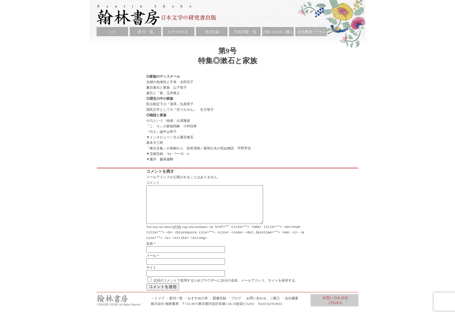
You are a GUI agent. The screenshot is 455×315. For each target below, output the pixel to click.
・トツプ (157, 305)
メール (151, 262)
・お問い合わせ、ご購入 (261, 305)
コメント (153, 182)
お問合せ (334, 307)
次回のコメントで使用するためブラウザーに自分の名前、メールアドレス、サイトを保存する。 (225, 287)
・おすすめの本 (196, 305)
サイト (151, 274)
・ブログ (234, 305)
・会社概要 (289, 305)
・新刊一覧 (174, 305)
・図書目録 (217, 305)
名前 (149, 250)
